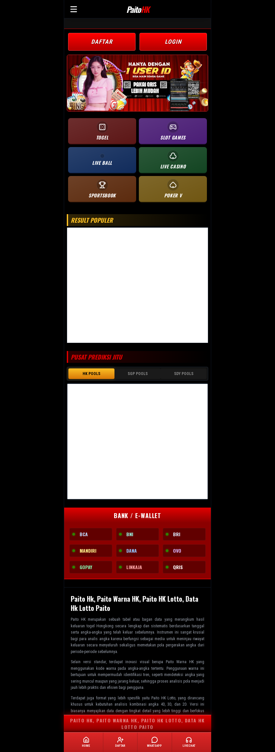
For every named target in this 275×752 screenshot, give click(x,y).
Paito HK (78, 619)
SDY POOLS (183, 373)
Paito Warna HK (180, 662)
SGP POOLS (138, 373)
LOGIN (173, 41)
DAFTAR (102, 41)
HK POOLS (91, 373)
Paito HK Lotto (163, 698)
